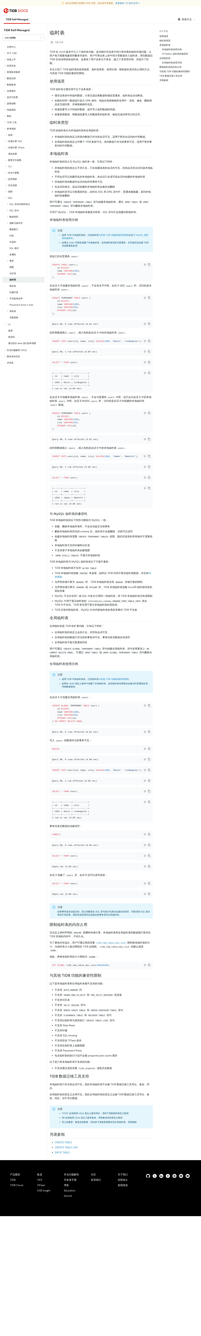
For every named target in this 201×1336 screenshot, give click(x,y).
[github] (148, 1296)
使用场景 (163, 36)
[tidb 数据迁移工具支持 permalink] (91, 1196)
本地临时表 (164, 45)
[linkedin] (161, 1296)
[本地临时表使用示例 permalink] (80, 219)
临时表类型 (164, 40)
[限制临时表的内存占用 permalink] (90, 1040)
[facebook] (168, 1296)
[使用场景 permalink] (67, 81)
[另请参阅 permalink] (67, 1254)
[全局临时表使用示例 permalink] (80, 719)
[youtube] (187, 1296)
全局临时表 (164, 58)
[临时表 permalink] (67, 32)
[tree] (23, 205)
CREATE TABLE (63, 1262)
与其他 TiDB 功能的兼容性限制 (114, 235)
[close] (195, 1318)
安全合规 (78, 1329)
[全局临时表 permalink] (71, 673)
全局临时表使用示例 (172, 62)
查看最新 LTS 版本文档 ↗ (127, 3)
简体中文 (187, 19)
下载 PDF (57, 42)
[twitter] (154, 1296)
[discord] (181, 1296)
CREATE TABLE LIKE (66, 1267)
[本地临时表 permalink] (71, 154)
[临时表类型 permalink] (71, 122)
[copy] (149, 264)
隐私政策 (64, 1329)
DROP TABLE (62, 1272)
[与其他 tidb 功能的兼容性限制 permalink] (104, 1095)
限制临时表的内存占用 (170, 67)
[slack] (174, 1296)
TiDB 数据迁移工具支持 (170, 76)
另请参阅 (163, 80)
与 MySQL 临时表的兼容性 (175, 54)
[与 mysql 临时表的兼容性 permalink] (90, 569)
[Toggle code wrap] (145, 264)
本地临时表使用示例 (172, 49)
